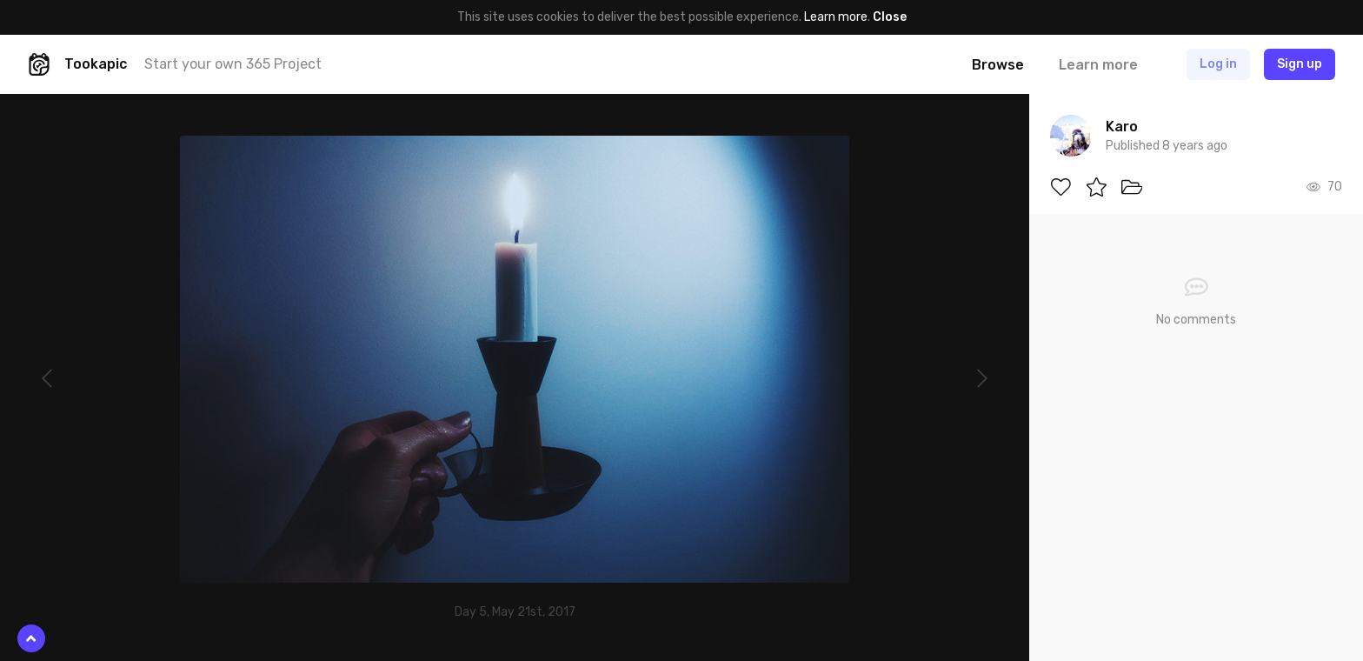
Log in (1218, 64)
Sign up (1299, 64)
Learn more (836, 17)
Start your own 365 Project (233, 64)
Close (890, 17)
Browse (998, 65)
